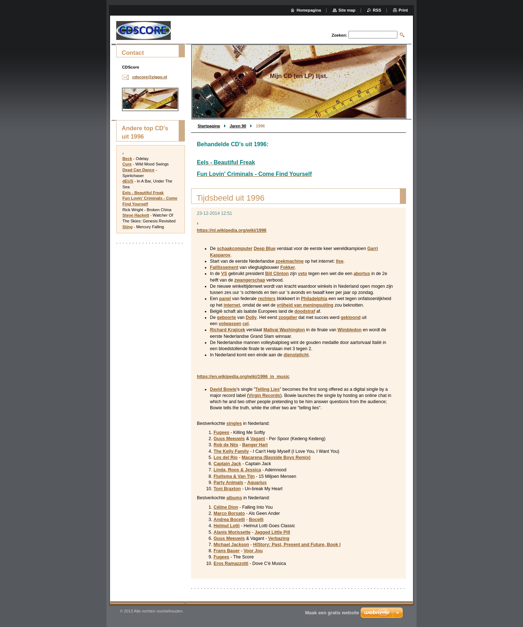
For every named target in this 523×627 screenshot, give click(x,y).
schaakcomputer (234, 248)
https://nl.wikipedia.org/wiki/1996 (232, 230)
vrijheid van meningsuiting (305, 305)
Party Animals (228, 482)
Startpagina (209, 126)
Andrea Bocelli (229, 519)
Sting (127, 227)
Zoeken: (339, 35)
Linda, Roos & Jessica (237, 469)
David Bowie (223, 389)
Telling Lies (267, 389)
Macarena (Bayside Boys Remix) (276, 457)
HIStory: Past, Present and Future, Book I (297, 544)
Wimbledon (349, 329)
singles (234, 423)
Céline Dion (226, 507)
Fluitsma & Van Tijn (234, 476)
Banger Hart (255, 444)
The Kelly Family (231, 451)
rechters (267, 298)
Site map (347, 10)
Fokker (287, 267)
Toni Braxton (227, 488)
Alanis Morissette (232, 532)
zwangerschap (249, 280)
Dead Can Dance (138, 170)
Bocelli (256, 519)
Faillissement (224, 267)
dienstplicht (296, 354)
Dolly (251, 317)
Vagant (257, 438)
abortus (362, 273)
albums (234, 497)
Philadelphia (314, 298)
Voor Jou (253, 550)
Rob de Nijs (226, 444)
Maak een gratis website (332, 612)
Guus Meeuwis (229, 438)
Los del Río (226, 457)
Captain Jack (227, 463)
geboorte (226, 317)
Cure (127, 164)
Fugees (221, 432)
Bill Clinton (277, 273)
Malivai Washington (284, 329)
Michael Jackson (231, 544)
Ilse (340, 261)
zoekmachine (290, 261)
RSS (377, 10)
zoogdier (288, 317)
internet (232, 305)
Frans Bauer (227, 550)
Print (403, 10)
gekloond (351, 317)
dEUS (127, 181)
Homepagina (309, 10)
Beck (127, 158)
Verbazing (278, 538)
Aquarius (257, 482)
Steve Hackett (135, 215)
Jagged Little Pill (272, 532)
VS (224, 273)
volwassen (230, 323)
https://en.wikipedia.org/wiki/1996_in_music (243, 376)
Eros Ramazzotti (231, 563)
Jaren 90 (238, 126)
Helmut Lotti (227, 525)
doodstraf (305, 311)
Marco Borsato (229, 513)
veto (302, 273)
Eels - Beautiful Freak (143, 192)
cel (246, 323)
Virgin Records (264, 395)
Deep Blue (264, 248)
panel (225, 298)
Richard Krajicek (227, 329)
